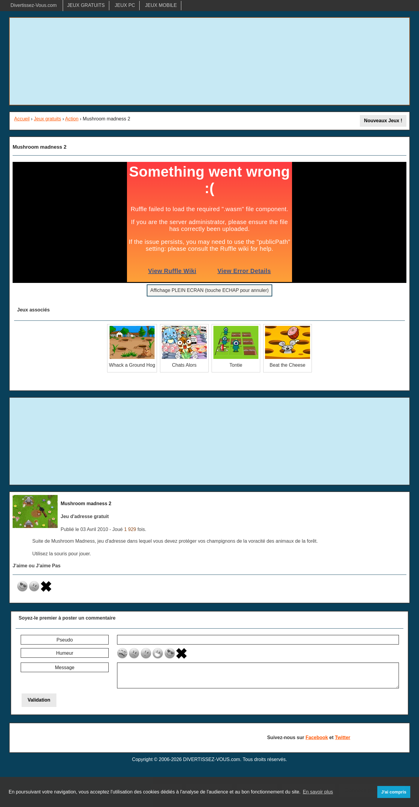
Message (64, 667)
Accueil (22, 118)
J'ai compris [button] (393, 792)
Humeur (64, 653)
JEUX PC (125, 5)
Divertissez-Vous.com (34, 5)
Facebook (317, 737)
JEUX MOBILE (161, 5)
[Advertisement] (209, 61)
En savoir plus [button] (318, 791)
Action (71, 118)
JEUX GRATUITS (86, 5)
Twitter (342, 737)
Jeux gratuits (47, 118)
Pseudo (64, 639)
